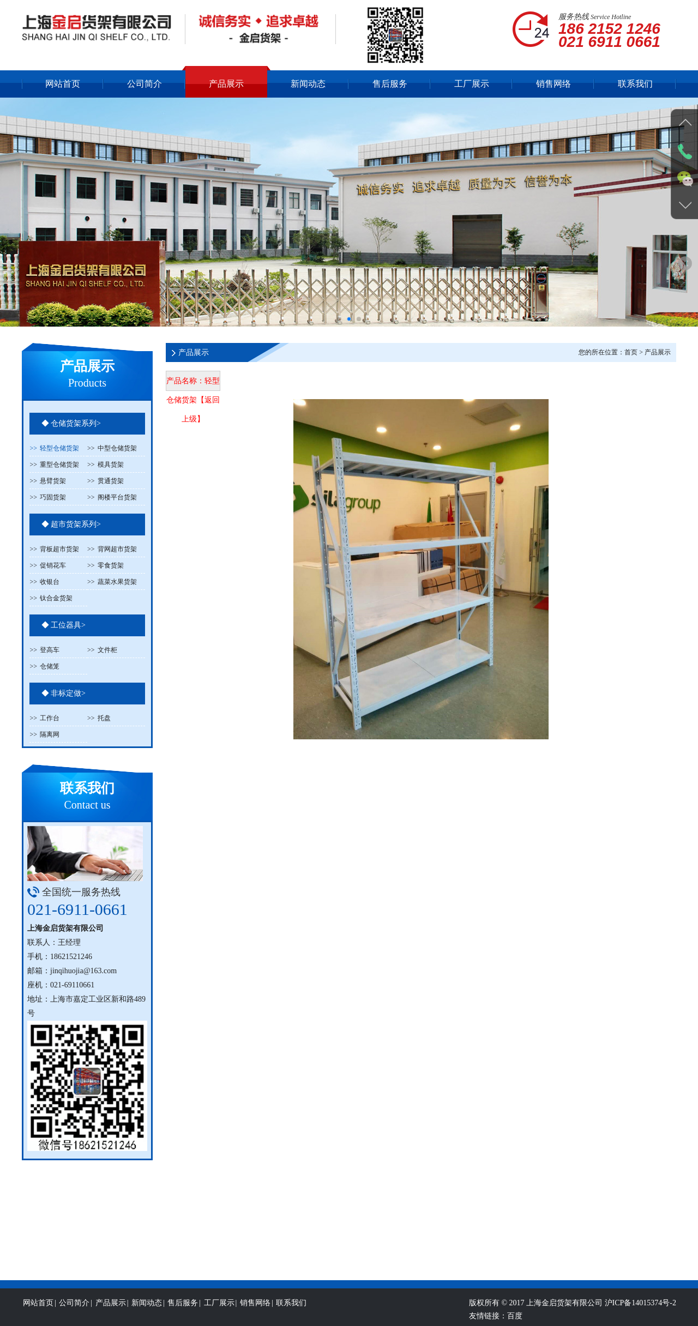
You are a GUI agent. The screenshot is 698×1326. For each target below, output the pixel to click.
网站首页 (62, 83)
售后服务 (389, 83)
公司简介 (144, 83)
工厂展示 (471, 83)
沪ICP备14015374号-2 (640, 1319)
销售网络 (553, 83)
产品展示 (226, 83)
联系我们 (635, 83)
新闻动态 (308, 83)
